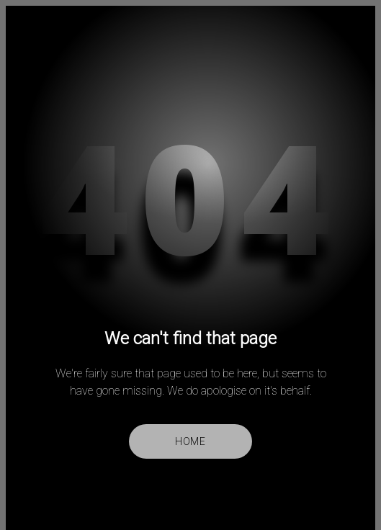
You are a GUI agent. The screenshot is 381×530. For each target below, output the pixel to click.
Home (190, 441)
